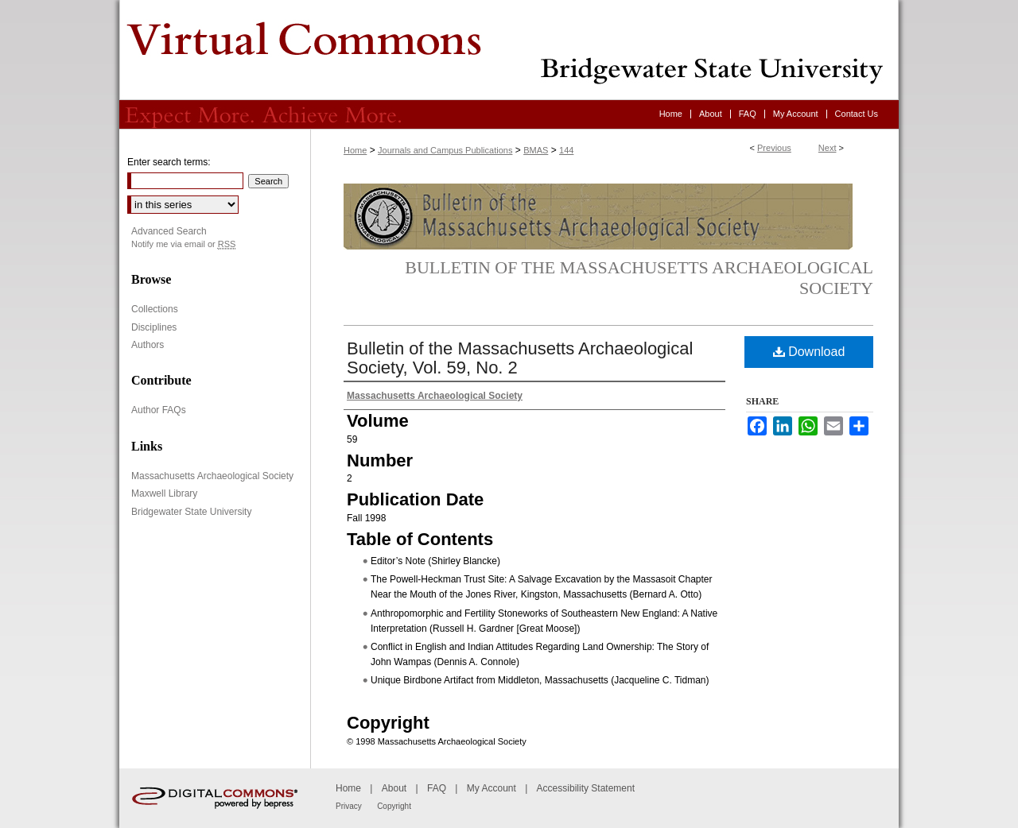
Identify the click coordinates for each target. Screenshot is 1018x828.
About (394, 788)
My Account (491, 788)
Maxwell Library (164, 493)
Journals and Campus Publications (445, 150)
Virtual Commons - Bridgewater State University (509, 50)
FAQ (436, 788)
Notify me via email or (183, 244)
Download (809, 351)
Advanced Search (169, 231)
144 (566, 150)
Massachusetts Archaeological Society (212, 476)
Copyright (394, 806)
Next (827, 148)
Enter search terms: (169, 162)
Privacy (349, 806)
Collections (154, 309)
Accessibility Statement (586, 788)
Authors (147, 344)
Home (355, 150)
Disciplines (154, 327)
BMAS (535, 150)
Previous (774, 148)
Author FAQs (158, 410)
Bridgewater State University (191, 511)
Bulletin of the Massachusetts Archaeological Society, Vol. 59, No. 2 (520, 358)
